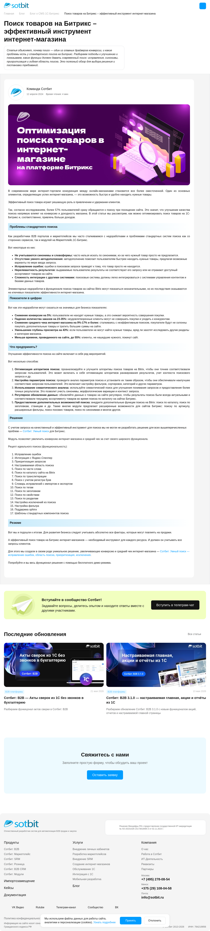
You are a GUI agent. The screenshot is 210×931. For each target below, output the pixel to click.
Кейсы (9, 888)
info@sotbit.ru (152, 897)
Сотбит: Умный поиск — (174, 551)
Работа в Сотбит (151, 854)
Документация (15, 895)
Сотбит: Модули (14, 874)
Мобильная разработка (87, 879)
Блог (76, 886)
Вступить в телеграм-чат (175, 605)
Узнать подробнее (104, 922)
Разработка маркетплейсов (89, 854)
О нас (144, 849)
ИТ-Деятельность (152, 859)
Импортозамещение (19, 881)
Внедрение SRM (83, 859)
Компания (149, 842)
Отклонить (154, 920)
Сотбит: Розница (14, 864)
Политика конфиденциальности (23, 918)
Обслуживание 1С (84, 869)
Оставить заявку (105, 775)
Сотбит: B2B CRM (15, 869)
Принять (131, 920)
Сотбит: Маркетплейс (17, 854)
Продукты (11, 842)
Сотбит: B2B (11, 849)
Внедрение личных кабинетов (91, 849)
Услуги (78, 842)
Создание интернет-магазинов (91, 864)
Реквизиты (147, 864)
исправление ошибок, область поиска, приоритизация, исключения (49, 555)
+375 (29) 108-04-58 (156, 888)
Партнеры (147, 869)
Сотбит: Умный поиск (36, 431)
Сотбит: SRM (12, 859)
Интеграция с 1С (83, 874)
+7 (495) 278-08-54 (155, 879)
